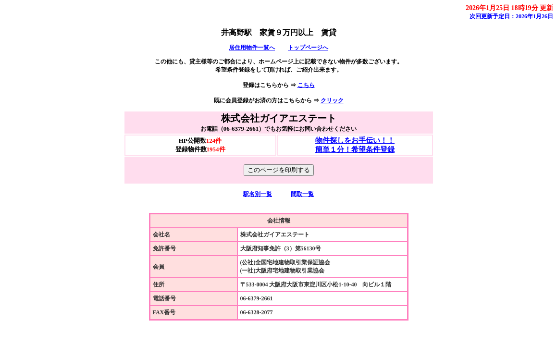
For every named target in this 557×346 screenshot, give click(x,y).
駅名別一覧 (257, 194)
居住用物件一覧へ (252, 47)
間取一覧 (302, 194)
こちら (306, 85)
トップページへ (308, 47)
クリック (332, 100)
